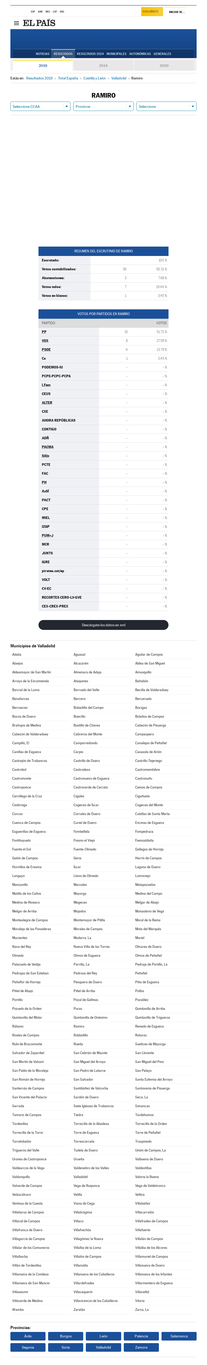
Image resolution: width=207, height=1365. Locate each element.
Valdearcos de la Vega (28, 1168)
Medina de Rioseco (26, 902)
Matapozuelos (145, 885)
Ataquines (81, 681)
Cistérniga (19, 805)
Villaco (78, 1221)
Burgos (66, 1336)
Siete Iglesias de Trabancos (94, 1106)
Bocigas (141, 708)
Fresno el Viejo (84, 840)
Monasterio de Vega (149, 911)
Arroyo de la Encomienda (30, 681)
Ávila (27, 1336)
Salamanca (179, 1336)
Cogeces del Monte (149, 805)
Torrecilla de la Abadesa (91, 1124)
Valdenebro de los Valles (91, 1168)
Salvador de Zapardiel (28, 1053)
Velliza (140, 1195)
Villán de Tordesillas (26, 1265)
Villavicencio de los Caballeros (96, 1301)
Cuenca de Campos (26, 823)
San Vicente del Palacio (29, 1097)
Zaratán (79, 1310)
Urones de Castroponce (29, 1159)
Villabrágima (83, 1212)
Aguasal (79, 654)
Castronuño (143, 778)
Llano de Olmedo (86, 876)
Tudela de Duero (86, 1150)
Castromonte (21, 778)
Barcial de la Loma (26, 690)
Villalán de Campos (149, 1239)
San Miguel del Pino (149, 1062)
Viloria (140, 1301)
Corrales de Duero (87, 814)
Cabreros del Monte (88, 734)
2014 (103, 66)
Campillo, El (20, 743)
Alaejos (17, 663)
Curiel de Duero (85, 823)
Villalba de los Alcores (151, 1248)
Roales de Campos (25, 1035)
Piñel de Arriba (84, 991)
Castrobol (19, 770)
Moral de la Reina (147, 920)
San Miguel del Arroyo (90, 1062)
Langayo (18, 876)
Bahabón (141, 681)
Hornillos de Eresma (27, 867)
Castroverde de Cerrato (91, 787)
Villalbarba (20, 1256)
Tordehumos (144, 1115)
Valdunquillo (21, 1177)
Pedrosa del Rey (85, 973)
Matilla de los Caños (26, 894)
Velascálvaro (21, 1195)
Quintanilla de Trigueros (152, 1017)
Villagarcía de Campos (28, 1239)
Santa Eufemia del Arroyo (153, 1079)
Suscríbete (151, 12)
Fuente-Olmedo (85, 849)
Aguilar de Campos (149, 654)
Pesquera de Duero (88, 982)
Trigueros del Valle (25, 1150)
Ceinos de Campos (148, 787)
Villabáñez (142, 1203)
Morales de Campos (88, 929)
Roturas (141, 1035)
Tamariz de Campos (26, 1115)
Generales (162, 54)
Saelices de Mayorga (150, 1044)
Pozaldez (141, 1000)
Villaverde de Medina (27, 1301)
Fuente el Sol (21, 849)
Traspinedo (143, 1141)
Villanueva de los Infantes (153, 1274)
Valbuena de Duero (149, 1159)
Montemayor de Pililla (89, 920)
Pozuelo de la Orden (27, 1009)
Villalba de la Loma (87, 1248)
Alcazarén (81, 663)
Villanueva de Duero (150, 1265)
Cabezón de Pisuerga (150, 725)
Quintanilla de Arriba (150, 1009)
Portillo (17, 1000)
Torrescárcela (84, 1141)
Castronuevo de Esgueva (91, 778)
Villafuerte (142, 1230)
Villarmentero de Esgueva (154, 1283)
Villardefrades (84, 1283)
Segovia (28, 1347)
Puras (78, 1009)
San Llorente (144, 1053)
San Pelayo (143, 1071)
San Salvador (83, 1079)
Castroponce (21, 787)
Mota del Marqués (148, 929)
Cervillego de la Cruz (27, 796)
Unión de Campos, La (150, 1150)
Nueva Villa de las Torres (92, 947)
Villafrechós (82, 1230)
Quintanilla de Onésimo (90, 1017)
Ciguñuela (142, 796)
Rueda (78, 1044)
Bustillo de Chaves (87, 725)
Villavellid (142, 1292)
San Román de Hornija (28, 1079)
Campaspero (144, 734)
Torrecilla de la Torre (27, 1133)
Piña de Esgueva (147, 982)
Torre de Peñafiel (147, 1133)
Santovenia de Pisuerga (152, 1088)
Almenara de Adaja (87, 672)
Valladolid (81, 1177)
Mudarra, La (82, 938)
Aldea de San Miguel (150, 663)
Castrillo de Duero (87, 761)
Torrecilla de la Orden (151, 1124)
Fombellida (81, 832)
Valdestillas (143, 1168)
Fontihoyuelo (21, 840)
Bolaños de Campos (149, 716)
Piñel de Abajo (22, 991)
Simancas (142, 1106)
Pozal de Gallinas (86, 1000)
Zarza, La (142, 1310)
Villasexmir (20, 1292)
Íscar (77, 867)
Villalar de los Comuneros (30, 1248)
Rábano (17, 1026)
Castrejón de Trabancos (29, 761)
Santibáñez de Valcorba (91, 1088)
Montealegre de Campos (30, 920)
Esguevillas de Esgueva (29, 832)
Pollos (139, 991)
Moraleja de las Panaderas (31, 929)
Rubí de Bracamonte (27, 1044)
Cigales (79, 796)
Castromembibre (147, 770)
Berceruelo (143, 699)
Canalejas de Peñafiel (151, 743)
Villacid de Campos (26, 1221)
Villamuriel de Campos (151, 1256)
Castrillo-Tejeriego (148, 761)
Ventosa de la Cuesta (27, 1203)
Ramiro (79, 1026)
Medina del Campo (148, 894)
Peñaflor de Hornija (26, 982)
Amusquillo (143, 672)
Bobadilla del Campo (89, 708)
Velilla (78, 1195)
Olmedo (18, 955)
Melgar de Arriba (24, 911)
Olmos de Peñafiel (148, 955)
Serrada (18, 1106)
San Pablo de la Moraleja (30, 1071)
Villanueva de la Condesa (30, 1274)
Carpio (78, 752)
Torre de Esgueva (86, 1133)
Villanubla (81, 1265)
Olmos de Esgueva (87, 955)
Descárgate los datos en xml (103, 625)
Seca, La (141, 1097)
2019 (43, 66)
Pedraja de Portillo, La (151, 964)
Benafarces (20, 699)
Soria (66, 1347)
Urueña (79, 1159)
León (104, 1336)
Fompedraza (144, 832)
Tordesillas (20, 1124)
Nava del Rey (21, 947)
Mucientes (19, 938)
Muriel (139, 938)
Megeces (80, 902)
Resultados (63, 54)
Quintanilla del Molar (27, 1017)
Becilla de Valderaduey (152, 690)
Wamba (18, 1310)
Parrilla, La (81, 964)
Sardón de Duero (86, 1097)
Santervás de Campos (28, 1088)
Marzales (80, 885)
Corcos (17, 814)
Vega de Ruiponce (87, 1186)
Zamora (141, 1347)
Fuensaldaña (144, 840)
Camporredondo (86, 743)
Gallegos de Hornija (149, 849)
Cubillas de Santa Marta (152, 814)
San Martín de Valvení (28, 1062)
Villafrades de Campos (151, 1221)
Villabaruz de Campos (28, 1212)
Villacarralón (144, 1212)
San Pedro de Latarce (90, 1071)
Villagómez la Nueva (88, 1239)
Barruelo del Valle (86, 690)
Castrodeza (82, 770)
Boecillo (79, 716)
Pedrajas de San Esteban (30, 973)
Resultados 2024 (90, 54)
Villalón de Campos (87, 1256)
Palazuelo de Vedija (26, 964)
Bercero (80, 699)
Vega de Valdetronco (150, 1186)
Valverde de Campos (27, 1186)
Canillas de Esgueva (26, 752)
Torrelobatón (21, 1141)
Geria (77, 858)
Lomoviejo (142, 876)
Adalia (16, 654)
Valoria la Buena (147, 1177)
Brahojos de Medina (26, 725)
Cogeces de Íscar (86, 805)
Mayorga (80, 894)
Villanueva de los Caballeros (94, 1274)
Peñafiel (141, 973)
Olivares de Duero (148, 947)
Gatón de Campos (25, 858)
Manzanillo (20, 885)
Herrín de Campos (148, 858)
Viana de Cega (84, 1203)
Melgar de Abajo (147, 902)
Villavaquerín (83, 1292)
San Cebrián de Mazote (90, 1053)
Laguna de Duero (147, 867)
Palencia (141, 1336)
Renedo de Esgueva (149, 1026)
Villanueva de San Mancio (31, 1283)
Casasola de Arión (148, 752)
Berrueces (20, 708)
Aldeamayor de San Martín (31, 672)
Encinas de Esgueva (149, 823)
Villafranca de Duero (27, 1230)
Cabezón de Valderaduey (30, 734)
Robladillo (81, 1035)
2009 (164, 66)
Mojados (80, 911)
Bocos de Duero (24, 716)
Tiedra (78, 1115)
